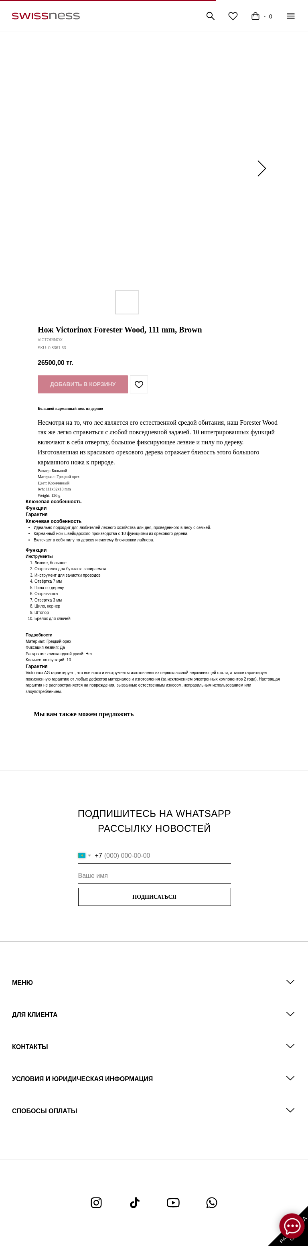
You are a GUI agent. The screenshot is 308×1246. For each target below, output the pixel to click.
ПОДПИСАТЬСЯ (154, 897)
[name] (154, 876)
